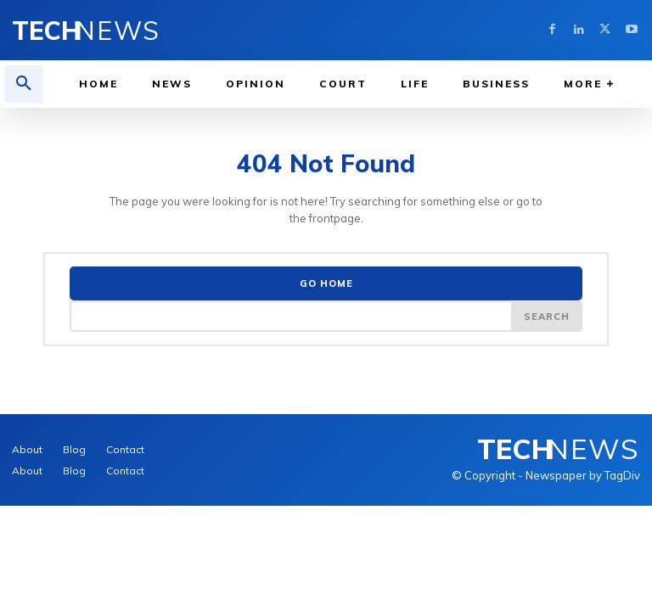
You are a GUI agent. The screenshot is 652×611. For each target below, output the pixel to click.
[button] (23, 84)
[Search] (546, 312)
